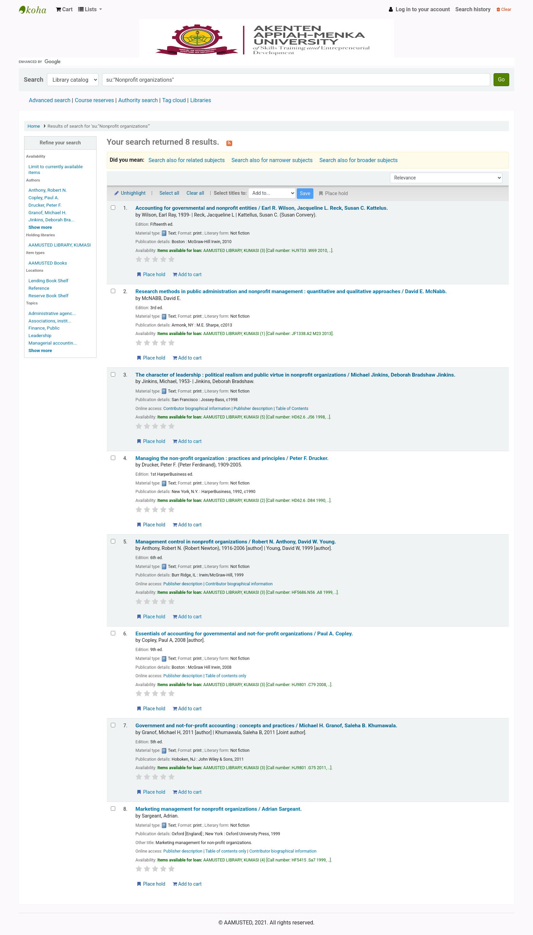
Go (501, 79)
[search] (266, 62)
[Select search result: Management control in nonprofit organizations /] (113, 541)
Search (34, 79)
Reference (39, 288)
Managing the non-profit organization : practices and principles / (232, 458)
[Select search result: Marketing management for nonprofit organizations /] (113, 808)
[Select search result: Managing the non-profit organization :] (113, 458)
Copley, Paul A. (44, 197)
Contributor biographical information (197, 408)
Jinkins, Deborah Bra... (51, 219)
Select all (169, 193)
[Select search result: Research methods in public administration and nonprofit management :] (113, 291)
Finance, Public (44, 328)
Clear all (195, 193)
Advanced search (49, 100)
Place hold (151, 274)
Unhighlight (130, 193)
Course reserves (94, 100)
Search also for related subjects (187, 160)
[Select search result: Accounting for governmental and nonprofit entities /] (113, 207)
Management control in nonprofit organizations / (236, 542)
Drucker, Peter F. (45, 205)
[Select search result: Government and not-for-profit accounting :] (113, 725)
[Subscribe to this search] (229, 142)
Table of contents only (225, 675)
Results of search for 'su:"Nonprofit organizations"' (99, 126)
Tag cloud (174, 100)
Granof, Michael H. (48, 212)
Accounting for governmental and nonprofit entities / (262, 208)
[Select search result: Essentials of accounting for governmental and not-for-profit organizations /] (113, 633)
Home (34, 126)
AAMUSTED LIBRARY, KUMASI (60, 245)
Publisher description (253, 408)
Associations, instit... (50, 320)
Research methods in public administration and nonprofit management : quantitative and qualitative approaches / (291, 291)
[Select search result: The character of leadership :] (113, 374)
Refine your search (60, 143)
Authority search (138, 100)
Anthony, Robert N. (48, 190)
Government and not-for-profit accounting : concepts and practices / (266, 726)
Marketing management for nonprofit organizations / (219, 809)
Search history (473, 9)
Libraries (200, 100)
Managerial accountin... (53, 343)
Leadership (40, 335)
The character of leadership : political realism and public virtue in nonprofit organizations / (295, 375)
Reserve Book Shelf (48, 295)
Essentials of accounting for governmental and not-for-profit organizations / (244, 634)
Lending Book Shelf (48, 280)
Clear (504, 9)
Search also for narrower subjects (272, 160)
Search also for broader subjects (359, 160)
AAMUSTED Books (48, 263)
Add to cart (187, 274)
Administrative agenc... (52, 313)
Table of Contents (292, 408)
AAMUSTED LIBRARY (36, 9)
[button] (64, 9)
